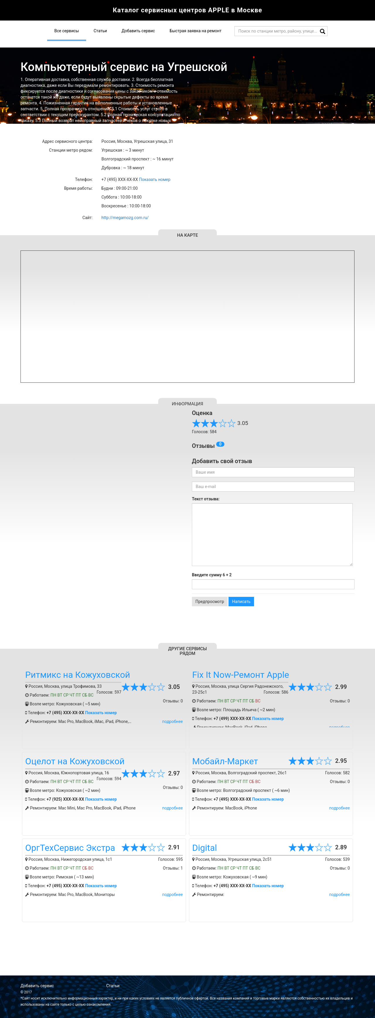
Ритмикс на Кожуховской (77, 675)
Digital (204, 848)
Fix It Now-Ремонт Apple (240, 675)
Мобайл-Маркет (225, 761)
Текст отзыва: (205, 499)
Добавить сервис (138, 30)
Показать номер (154, 179)
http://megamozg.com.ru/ (125, 217)
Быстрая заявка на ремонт (195, 30)
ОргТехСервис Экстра (70, 848)
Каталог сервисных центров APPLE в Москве (187, 10)
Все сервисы (66, 30)
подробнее (172, 721)
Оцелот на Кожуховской (75, 761)
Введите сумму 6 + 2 (212, 574)
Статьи (100, 30)
